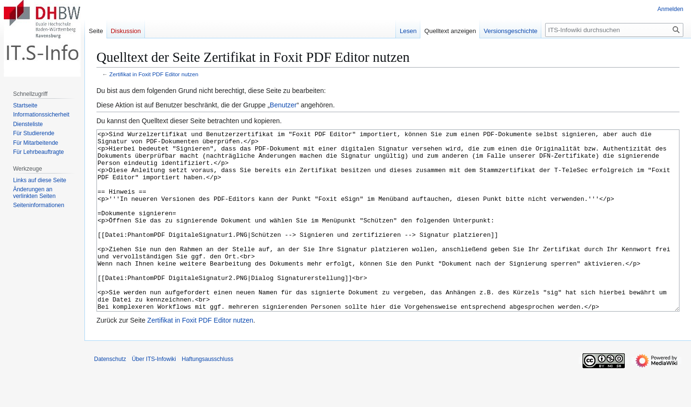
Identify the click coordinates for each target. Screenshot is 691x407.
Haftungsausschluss (207, 395)
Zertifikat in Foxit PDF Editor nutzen (153, 74)
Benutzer (283, 105)
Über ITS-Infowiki (154, 395)
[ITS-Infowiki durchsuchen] (614, 30)
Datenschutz (110, 395)
